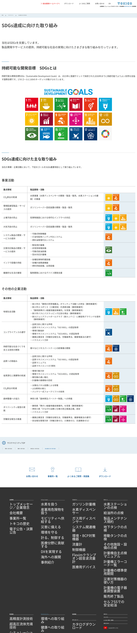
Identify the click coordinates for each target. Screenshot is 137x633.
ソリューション (59, 9)
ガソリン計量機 (78, 508)
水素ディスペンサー (80, 512)
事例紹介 (44, 546)
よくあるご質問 (84, 3)
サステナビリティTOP (16, 443)
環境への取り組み (12, 450)
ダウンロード (69, 3)
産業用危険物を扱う (49, 512)
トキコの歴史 (14, 521)
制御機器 (75, 534)
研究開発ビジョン (16, 596)
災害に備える (46, 521)
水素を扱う (45, 508)
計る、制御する (47, 529)
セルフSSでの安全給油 (113, 559)
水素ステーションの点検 (113, 508)
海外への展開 (46, 542)
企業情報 (44, 9)
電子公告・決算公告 (17, 525)
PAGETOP (132, 494)
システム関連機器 (79, 521)
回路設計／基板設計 (17, 587)
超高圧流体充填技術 (17, 579)
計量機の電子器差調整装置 (114, 551)
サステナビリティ (114, 9)
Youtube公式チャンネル (115, 592)
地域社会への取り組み (53, 450)
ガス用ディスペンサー (81, 516)
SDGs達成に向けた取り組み (52, 587)
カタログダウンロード (81, 582)
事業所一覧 (13, 516)
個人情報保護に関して (31, 622)
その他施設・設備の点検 (113, 529)
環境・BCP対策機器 (80, 525)
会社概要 (13, 512)
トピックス (109, 574)
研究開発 (99, 9)
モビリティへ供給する (50, 516)
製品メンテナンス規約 (112, 516)
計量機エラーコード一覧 (113, 538)
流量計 (75, 529)
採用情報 (130, 9)
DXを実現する (46, 538)
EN (110, 3)
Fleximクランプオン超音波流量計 (84, 539)
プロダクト (74, 9)
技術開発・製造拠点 (17, 604)
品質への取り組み (16, 609)
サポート (87, 9)
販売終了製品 (109, 555)
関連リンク (45, 622)
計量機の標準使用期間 (112, 542)
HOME (4, 16)
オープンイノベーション (19, 600)
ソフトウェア (14, 592)
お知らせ (108, 569)
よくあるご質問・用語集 (115, 580)
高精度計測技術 (15, 574)
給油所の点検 (109, 512)
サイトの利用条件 (14, 622)
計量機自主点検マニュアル (114, 534)
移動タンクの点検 (111, 525)
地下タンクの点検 (111, 521)
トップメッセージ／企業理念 (21, 508)
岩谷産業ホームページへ (51, 3)
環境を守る (45, 525)
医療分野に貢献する (49, 534)
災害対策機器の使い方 (112, 546)
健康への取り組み (32, 450)
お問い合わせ (99, 3)
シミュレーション (16, 583)
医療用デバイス (78, 544)
